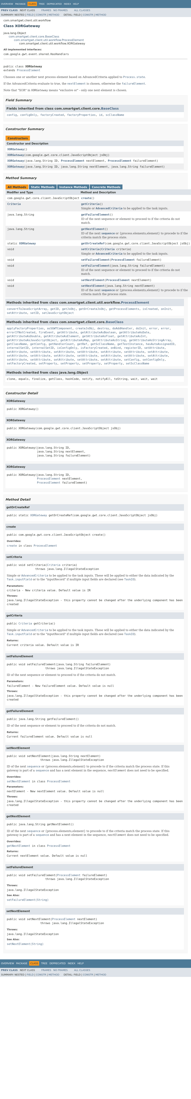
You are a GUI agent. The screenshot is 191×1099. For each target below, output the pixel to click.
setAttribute (17, 313)
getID (54, 309)
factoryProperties (81, 115)
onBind (116, 347)
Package (20, 4)
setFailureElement (95, 259)
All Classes (82, 10)
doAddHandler (122, 328)
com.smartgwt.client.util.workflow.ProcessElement (49, 40)
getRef (82, 344)
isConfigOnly (67, 347)
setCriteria (90, 249)
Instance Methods (73, 187)
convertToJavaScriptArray (27, 309)
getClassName (17, 344)
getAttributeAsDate (134, 332)
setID (34, 313)
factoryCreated (52, 115)
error (153, 328)
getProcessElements (124, 309)
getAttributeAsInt (131, 336)
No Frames (60, 10)
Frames (46, 10)
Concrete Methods (106, 187)
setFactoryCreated (21, 363)
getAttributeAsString (109, 340)
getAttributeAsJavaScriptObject (32, 340)
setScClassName (137, 363)
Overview (7, 4)
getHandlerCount (61, 344)
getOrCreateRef (93, 243)
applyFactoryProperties (25, 328)
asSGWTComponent (59, 328)
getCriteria (90, 204)
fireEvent (46, 332)
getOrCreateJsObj (92, 309)
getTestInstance (130, 344)
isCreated (150, 309)
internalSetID (18, 347)
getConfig (37, 344)
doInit (141, 328)
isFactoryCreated (94, 347)
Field (30, 14)
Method (54, 14)
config (12, 115)
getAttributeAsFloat (98, 336)
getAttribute (67, 332)
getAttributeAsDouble (23, 336)
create (86, 198)
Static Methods (43, 187)
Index (67, 4)
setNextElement (93, 280)
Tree (42, 4)
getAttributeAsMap (74, 340)
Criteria (14, 204)
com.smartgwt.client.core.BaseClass (34, 36)
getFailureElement (95, 214)
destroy (103, 328)
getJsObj (68, 309)
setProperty (48, 363)
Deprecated (54, 4)
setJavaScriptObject (58, 313)
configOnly (28, 115)
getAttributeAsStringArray (150, 340)
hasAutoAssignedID (160, 344)
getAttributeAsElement (61, 336)
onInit (166, 309)
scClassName (115, 115)
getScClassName (102, 344)
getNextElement (93, 229)
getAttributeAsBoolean (98, 332)
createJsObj (84, 328)
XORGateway (15, 149)
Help (76, 4)
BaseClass (110, 108)
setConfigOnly (153, 359)
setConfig (131, 359)
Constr (41, 14)
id (100, 115)
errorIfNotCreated (21, 332)
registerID (132, 347)
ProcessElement (28, 70)
